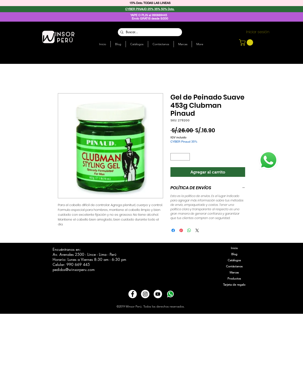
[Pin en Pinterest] (181, 230)
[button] (247, 42)
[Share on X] (197, 230)
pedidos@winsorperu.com (74, 269)
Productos (234, 278)
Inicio (234, 248)
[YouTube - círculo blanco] (158, 294)
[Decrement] (173, 156)
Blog (234, 254)
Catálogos (234, 260)
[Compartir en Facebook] (173, 230)
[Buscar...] (149, 32)
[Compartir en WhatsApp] (189, 230)
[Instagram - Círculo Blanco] (145, 294)
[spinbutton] (180, 156)
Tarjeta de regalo (234, 284)
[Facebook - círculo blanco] (132, 294)
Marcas (234, 272)
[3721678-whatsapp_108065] (170, 294)
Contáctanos (234, 266)
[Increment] (186, 156)
